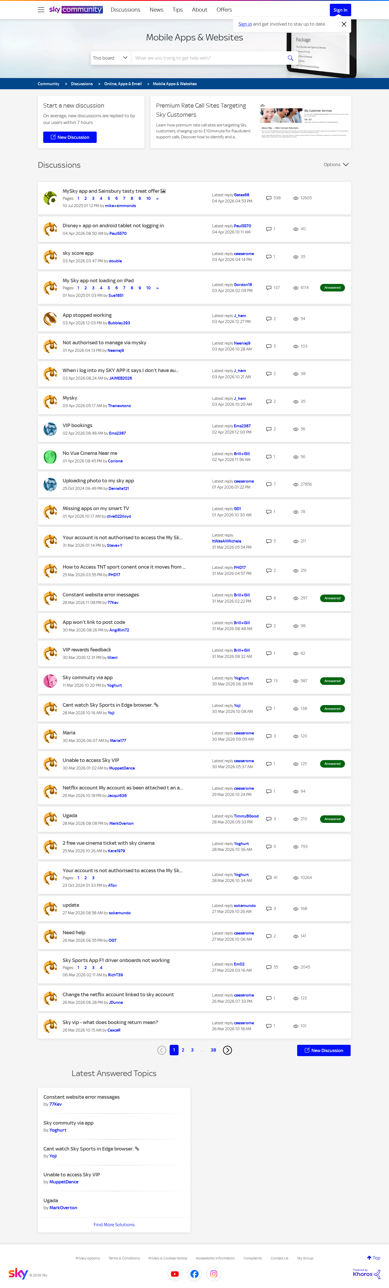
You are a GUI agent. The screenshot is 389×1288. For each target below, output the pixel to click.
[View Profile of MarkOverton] (121, 823)
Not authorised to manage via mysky (104, 342)
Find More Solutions (114, 1224)
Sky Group (305, 1258)
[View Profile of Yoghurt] (114, 685)
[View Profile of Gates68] (241, 195)
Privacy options (88, 1258)
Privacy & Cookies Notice (168, 1258)
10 (148, 198)
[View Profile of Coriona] (115, 461)
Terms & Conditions (124, 1258)
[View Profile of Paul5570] (118, 233)
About (199, 9)
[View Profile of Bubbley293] (119, 323)
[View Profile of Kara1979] (116, 851)
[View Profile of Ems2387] (117, 433)
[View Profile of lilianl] (113, 657)
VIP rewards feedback (87, 650)
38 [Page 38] (213, 1050)
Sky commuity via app (88, 677)
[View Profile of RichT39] (115, 975)
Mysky (70, 398)
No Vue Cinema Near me (90, 453)
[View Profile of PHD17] (114, 574)
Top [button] (376, 1257)
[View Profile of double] (115, 261)
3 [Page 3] (192, 1050)
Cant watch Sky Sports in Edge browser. (108, 705)
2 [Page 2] (183, 1050)
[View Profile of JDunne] (116, 1002)
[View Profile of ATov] (112, 885)
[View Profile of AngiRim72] (119, 630)
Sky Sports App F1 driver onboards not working (116, 960)
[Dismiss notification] (344, 24)
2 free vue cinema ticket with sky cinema (109, 843)
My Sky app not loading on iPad (98, 280)
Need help (74, 932)
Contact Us (279, 1258)
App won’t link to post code (94, 622)
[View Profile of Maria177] (118, 740)
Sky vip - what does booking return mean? (110, 1022)
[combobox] (206, 58)
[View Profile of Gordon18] (243, 284)
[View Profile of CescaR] (114, 1030)
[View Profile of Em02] (239, 964)
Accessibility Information (215, 1258)
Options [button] (332, 164)
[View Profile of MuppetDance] (122, 768)
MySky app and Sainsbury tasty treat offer (111, 191)
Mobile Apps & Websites (194, 37)
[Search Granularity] (111, 58)
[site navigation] (41, 9)
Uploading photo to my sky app (98, 481)
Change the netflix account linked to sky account (118, 994)
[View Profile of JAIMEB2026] (120, 378)
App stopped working (87, 315)
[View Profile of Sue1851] (116, 295)
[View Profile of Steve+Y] (114, 545)
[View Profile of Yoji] (111, 712)
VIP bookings (77, 425)
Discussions (125, 9)
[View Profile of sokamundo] (120, 913)
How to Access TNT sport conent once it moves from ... (124, 567)
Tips (178, 9)
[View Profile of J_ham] (240, 315)
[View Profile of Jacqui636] (117, 795)
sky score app (78, 253)
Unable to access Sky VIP (91, 760)
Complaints (253, 1258)
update (71, 905)
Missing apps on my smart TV (96, 508)
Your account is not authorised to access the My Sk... (123, 537)
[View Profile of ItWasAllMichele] (226, 541)
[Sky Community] (76, 10)
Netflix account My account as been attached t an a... (123, 788)
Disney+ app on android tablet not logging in (113, 225)
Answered (332, 288)
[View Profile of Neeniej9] (116, 350)
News (156, 9)
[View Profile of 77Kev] (113, 602)
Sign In (340, 10)
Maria (69, 733)
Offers (224, 9)
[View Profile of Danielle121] (119, 488)
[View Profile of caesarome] (244, 253)
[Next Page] (227, 1050)
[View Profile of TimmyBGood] (246, 816)
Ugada (70, 815)
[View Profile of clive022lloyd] (119, 516)
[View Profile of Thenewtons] (119, 405)
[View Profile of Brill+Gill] (242, 453)
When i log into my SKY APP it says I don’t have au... (121, 370)
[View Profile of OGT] (112, 940)
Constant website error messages (101, 595)
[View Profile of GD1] (237, 508)
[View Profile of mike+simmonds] (120, 205)
